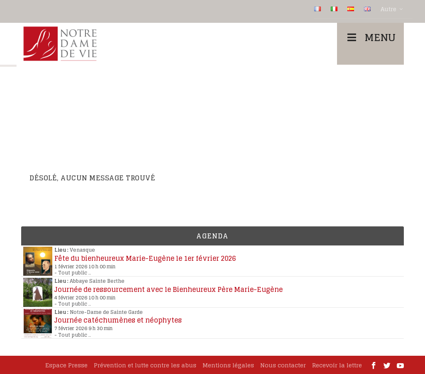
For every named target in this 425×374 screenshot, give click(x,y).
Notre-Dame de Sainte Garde (106, 312)
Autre (388, 9)
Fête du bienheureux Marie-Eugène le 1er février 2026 (145, 258)
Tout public (72, 272)
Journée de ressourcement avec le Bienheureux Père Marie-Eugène (168, 289)
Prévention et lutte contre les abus (145, 365)
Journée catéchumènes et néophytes (118, 320)
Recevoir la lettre (337, 365)
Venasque (82, 249)
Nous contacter (283, 365)
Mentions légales (228, 365)
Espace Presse (66, 365)
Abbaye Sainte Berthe (97, 281)
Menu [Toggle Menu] (370, 37)
